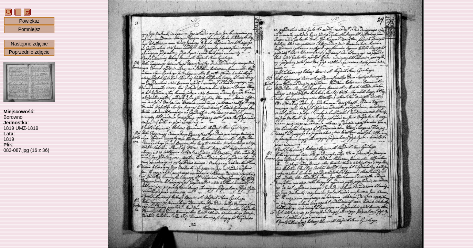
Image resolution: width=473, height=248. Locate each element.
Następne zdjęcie (29, 43)
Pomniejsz (29, 29)
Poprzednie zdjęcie (29, 52)
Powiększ (29, 21)
